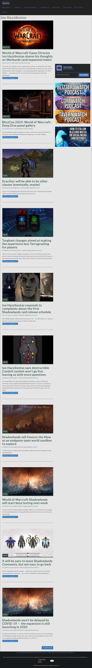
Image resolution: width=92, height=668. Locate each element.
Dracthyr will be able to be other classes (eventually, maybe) (25, 182)
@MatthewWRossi (34, 188)
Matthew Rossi (8, 188)
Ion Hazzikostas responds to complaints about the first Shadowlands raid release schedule (26, 308)
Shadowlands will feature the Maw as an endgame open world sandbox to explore (27, 440)
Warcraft (7, 7)
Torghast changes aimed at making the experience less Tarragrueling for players (26, 244)
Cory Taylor (7, 315)
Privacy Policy (57, 652)
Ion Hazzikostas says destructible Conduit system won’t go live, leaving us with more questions (25, 371)
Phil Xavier (7, 63)
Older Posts (47, 648)
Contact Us (34, 652)
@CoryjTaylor (33, 315)
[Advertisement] (73, 25)
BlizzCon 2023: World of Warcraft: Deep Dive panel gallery (26, 123)
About (5, 12)
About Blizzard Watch (23, 652)
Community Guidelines (45, 652)
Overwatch (44, 7)
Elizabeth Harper (9, 128)
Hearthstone (30, 7)
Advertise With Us (68, 652)
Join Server (84, 75)
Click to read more (10, 78)
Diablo (17, 7)
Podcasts (56, 7)
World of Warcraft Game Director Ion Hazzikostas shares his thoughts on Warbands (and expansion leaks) (27, 56)
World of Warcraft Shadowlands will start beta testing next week (25, 501)
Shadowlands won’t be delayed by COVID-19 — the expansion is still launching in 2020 (26, 623)
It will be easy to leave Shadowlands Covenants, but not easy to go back (27, 562)
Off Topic (79, 7)
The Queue (67, 7)
